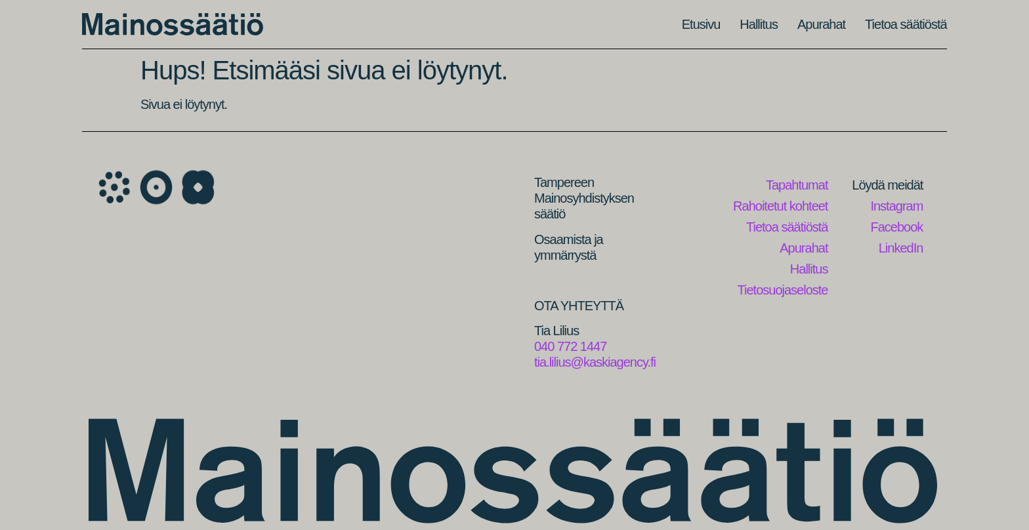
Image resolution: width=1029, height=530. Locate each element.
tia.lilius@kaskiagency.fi (595, 362)
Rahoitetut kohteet (780, 206)
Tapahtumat (797, 185)
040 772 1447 (570, 346)
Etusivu (701, 24)
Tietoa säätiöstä (905, 24)
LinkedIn (901, 248)
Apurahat (821, 24)
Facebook (897, 227)
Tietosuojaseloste (783, 290)
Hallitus (759, 24)
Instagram (896, 206)
